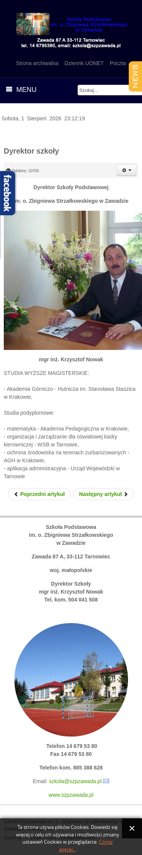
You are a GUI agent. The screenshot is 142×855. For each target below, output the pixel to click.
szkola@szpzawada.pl (75, 781)
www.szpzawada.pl (70, 795)
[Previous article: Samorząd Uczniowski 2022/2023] (39, 494)
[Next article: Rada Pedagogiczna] (103, 494)
